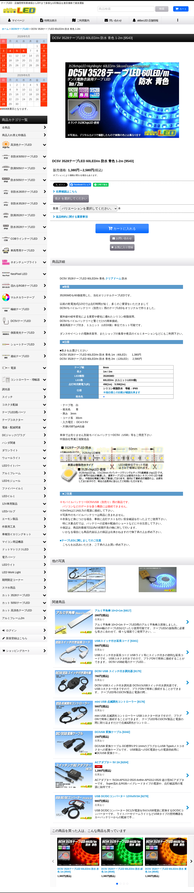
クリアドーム (113, 278)
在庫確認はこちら (65, 191)
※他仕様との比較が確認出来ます (121, 392)
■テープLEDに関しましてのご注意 (80, 540)
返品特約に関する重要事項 (70, 216)
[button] (178, 20)
